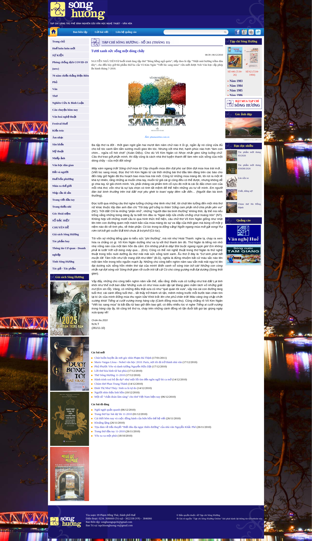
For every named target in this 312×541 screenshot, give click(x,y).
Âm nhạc (57, 137)
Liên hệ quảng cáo (126, 32)
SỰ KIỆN (58, 55)
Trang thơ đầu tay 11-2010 (110, 431)
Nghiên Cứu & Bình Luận (68, 102)
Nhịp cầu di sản (61, 192)
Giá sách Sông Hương (65, 234)
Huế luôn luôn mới (63, 48)
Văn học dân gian (63, 165)
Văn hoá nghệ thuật (64, 116)
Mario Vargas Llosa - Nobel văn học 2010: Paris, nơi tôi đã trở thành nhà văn (138, 362)
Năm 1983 (236, 81)
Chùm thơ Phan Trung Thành (110, 383)
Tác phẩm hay (61, 241)
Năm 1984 (236, 85)
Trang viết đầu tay (63, 199)
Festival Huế (60, 123)
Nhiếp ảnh (58, 158)
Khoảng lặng (101, 422)
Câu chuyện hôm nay (65, 109)
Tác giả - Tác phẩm (64, 268)
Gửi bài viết (101, 32)
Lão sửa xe (243, 178)
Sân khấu (58, 144)
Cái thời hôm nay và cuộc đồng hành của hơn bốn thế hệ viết (129, 418)
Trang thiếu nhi (61, 206)
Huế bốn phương (63, 179)
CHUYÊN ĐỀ (60, 227)
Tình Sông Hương (63, 261)
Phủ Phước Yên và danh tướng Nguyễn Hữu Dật (122, 366)
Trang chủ (58, 41)
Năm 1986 (236, 95)
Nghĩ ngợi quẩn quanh (107, 409)
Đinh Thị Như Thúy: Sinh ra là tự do (115, 388)
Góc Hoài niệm (61, 213)
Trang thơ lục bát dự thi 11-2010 (113, 414)
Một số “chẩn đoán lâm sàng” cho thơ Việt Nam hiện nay (127, 396)
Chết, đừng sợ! (245, 191)
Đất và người (60, 172)
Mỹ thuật (58, 151)
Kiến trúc (58, 130)
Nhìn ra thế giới (62, 185)
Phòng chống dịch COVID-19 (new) (70, 65)
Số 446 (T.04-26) (235, 73)
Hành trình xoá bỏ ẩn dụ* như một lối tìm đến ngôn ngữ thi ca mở (133, 379)
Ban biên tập (80, 32)
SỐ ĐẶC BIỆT (61, 220)
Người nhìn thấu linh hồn (109, 392)
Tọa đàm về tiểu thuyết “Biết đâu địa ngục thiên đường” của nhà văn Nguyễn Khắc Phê (145, 427)
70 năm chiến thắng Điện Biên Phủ (70, 79)
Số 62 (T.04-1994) (252, 73)
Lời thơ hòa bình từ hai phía (110, 370)
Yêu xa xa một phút (105, 435)
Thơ (54, 96)
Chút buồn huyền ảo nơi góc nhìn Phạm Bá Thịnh (122, 357)
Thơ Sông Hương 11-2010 (109, 375)
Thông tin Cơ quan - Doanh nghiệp (69, 251)
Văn (54, 89)
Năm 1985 (236, 90)
